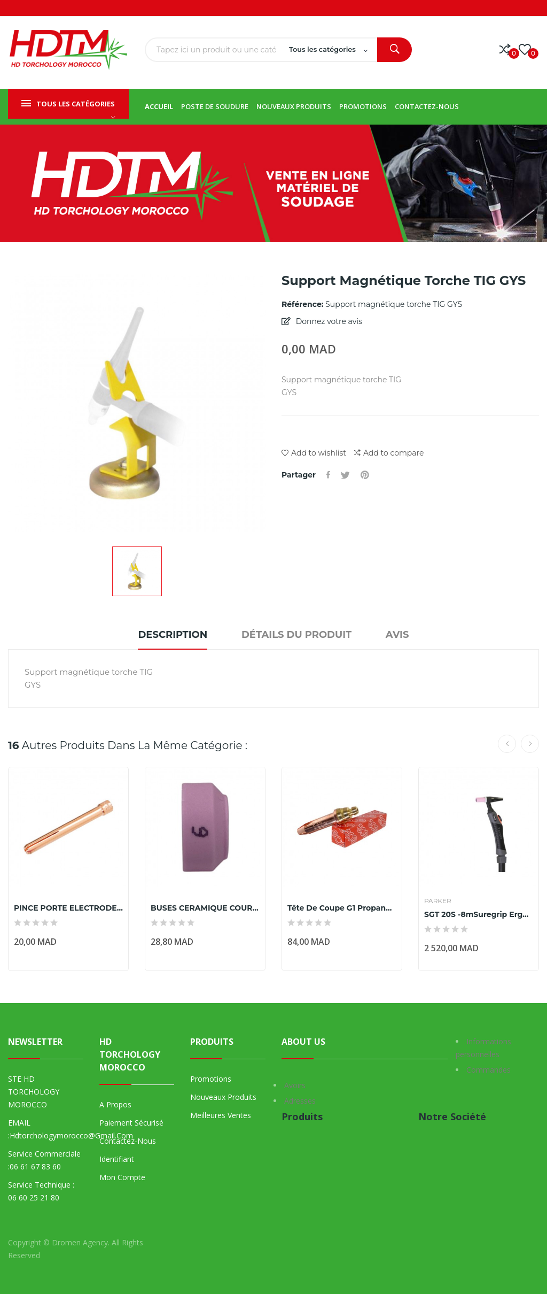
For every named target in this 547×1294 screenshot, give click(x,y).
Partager (328, 475)
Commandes (488, 1070)
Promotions (210, 1079)
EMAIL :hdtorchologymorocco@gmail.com (45, 1129)
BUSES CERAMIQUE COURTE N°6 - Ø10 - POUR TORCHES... (205, 908)
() (525, 49)
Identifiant (116, 1159)
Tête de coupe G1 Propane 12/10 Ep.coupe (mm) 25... (341, 908)
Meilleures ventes (220, 1115)
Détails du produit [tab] (296, 635)
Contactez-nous (127, 1141)
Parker (437, 901)
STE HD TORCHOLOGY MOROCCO (33, 1092)
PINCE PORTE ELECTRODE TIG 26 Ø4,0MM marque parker (68, 908)
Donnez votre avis (328, 321)
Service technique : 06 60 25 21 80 (41, 1191)
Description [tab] (172, 635)
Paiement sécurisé (131, 1123)
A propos (115, 1104)
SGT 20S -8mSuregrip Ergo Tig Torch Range (478, 914)
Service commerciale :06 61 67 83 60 (44, 1160)
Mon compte (122, 1177)
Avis (397, 635)
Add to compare (389, 453)
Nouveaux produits (223, 1097)
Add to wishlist (314, 453)
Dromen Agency (80, 1242)
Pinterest (364, 475)
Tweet (345, 475)
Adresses (300, 1101)
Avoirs (295, 1085)
